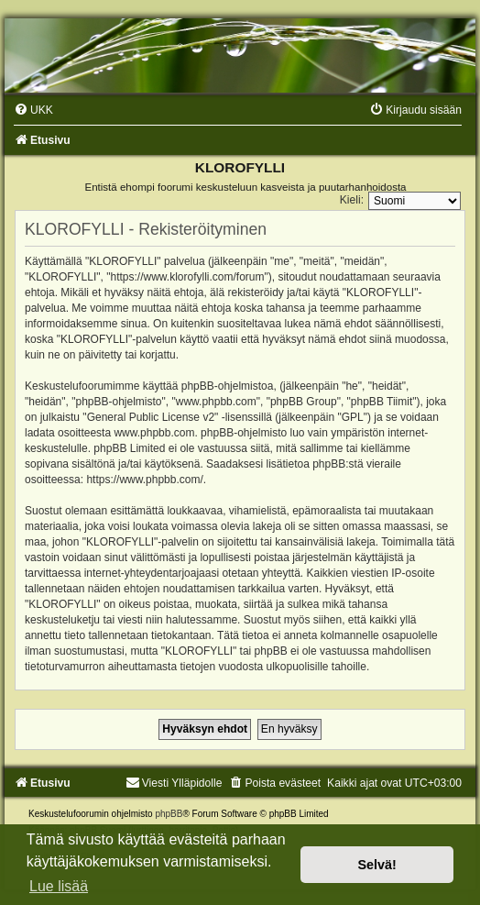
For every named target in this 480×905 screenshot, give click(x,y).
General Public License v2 (150, 417)
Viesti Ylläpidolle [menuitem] (174, 783)
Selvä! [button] (376, 864)
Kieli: (352, 199)
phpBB (168, 814)
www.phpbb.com (154, 432)
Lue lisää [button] (58, 886)
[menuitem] (33, 110)
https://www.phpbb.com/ (144, 479)
